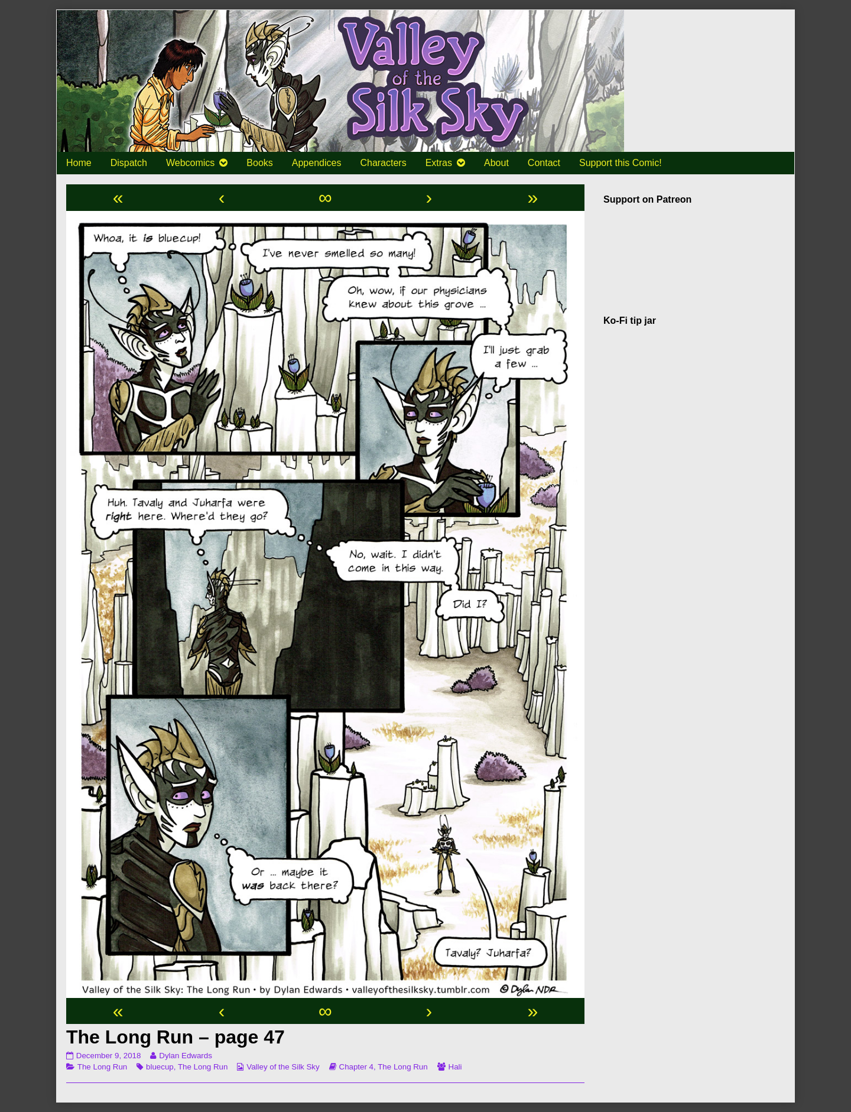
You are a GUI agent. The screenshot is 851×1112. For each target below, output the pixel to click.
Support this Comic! (620, 163)
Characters (383, 163)
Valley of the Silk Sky (282, 1066)
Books (259, 163)
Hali (455, 1066)
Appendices (317, 163)
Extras (439, 163)
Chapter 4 (356, 1066)
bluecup (160, 1066)
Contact (544, 163)
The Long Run (102, 1066)
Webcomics (190, 163)
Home (79, 163)
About (496, 163)
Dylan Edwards (185, 1055)
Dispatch (129, 163)
